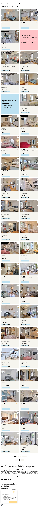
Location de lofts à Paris (4, 485)
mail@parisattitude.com (7, 105)
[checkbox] (18, 10)
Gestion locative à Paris (4, 497)
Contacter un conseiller (7, 107)
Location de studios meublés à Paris (9, 463)
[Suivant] (26, 457)
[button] (2, 505)
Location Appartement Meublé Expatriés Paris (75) (7, 492)
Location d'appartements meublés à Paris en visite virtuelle (8, 482)
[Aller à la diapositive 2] (9, 20)
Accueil (2, 463)
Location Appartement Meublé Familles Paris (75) (7, 493)
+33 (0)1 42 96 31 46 (6, 103)
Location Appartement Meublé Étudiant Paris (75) (7, 491)
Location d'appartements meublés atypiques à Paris (8, 483)
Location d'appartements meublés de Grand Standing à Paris (9, 484)
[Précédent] (13, 457)
